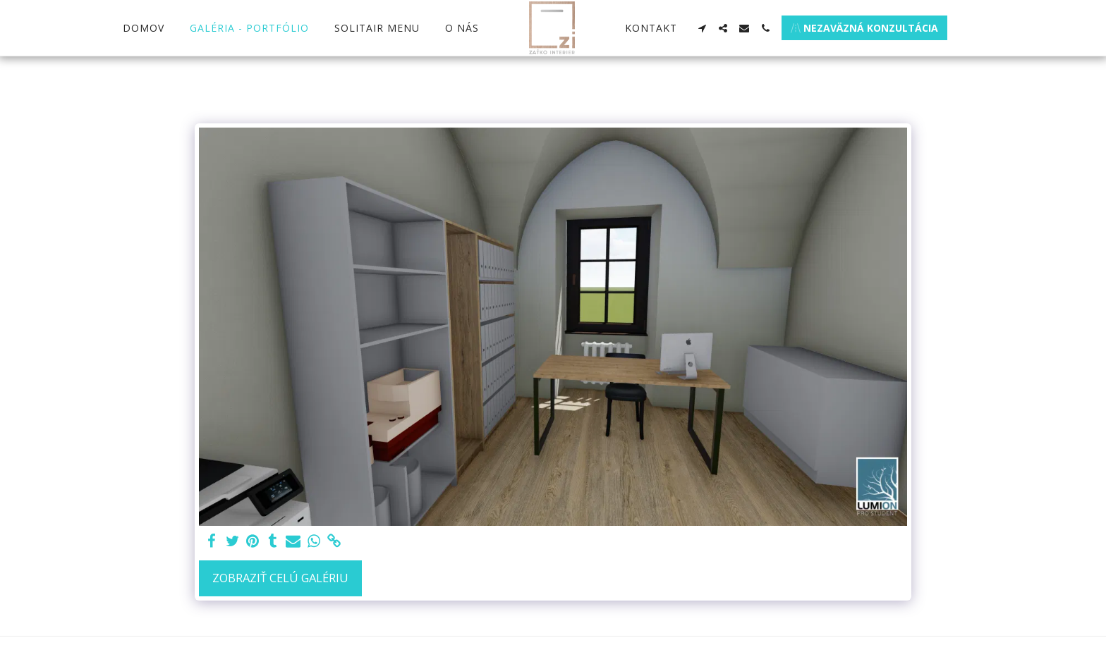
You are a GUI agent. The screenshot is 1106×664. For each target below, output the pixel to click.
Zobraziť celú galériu (280, 578)
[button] (702, 28)
